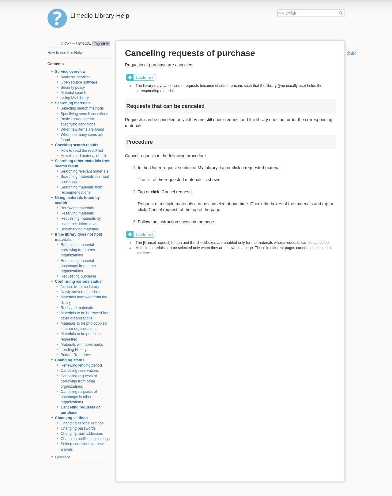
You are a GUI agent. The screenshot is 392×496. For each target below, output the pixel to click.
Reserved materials (77, 308)
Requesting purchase (78, 276)
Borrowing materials (77, 208)
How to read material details (84, 156)
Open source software (79, 82)
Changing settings (71, 418)
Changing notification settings (85, 439)
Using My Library (75, 98)
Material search (73, 93)
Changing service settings (82, 423)
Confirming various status (78, 281)
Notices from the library (80, 287)
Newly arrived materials (80, 292)
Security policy (73, 87)
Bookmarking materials (80, 229)
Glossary (62, 457)
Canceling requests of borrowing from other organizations (79, 381)
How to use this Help (64, 52)
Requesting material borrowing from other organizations (78, 250)
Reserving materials (77, 213)
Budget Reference (76, 355)
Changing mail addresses (82, 433)
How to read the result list (82, 150)
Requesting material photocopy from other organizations (78, 266)
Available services (76, 77)
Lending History (74, 350)
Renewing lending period (81, 365)
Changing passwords (78, 428)
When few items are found (82, 129)
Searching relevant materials (84, 171)
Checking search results (77, 145)
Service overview (70, 71)
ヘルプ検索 (342, 13)
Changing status (70, 360)
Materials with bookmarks (82, 344)
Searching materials (73, 103)
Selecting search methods (82, 108)
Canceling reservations (80, 370)
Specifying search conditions (84, 114)
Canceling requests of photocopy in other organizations (79, 397)
